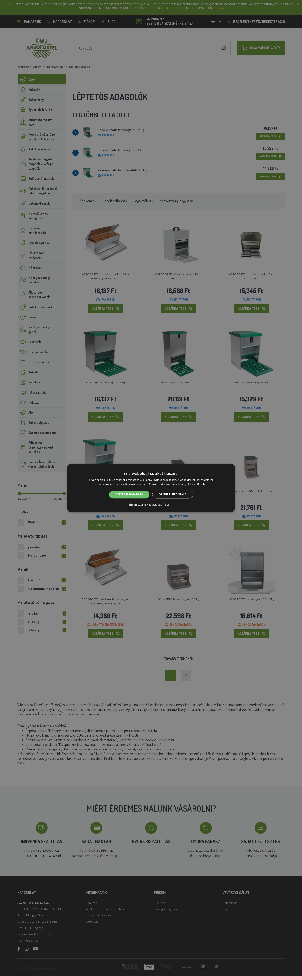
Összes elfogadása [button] (129, 494)
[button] (151, 505)
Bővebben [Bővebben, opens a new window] (203, 484)
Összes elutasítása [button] (172, 494)
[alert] (151, 488)
